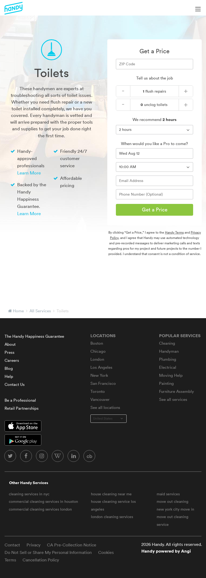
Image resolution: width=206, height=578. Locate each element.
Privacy (34, 544)
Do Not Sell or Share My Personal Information (48, 552)
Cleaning (167, 343)
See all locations (105, 407)
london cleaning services (112, 516)
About (10, 344)
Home (18, 310)
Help (9, 376)
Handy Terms (174, 232)
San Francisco (103, 383)
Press (9, 352)
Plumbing (167, 359)
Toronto (97, 391)
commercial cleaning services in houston (43, 501)
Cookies (106, 552)
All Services (40, 310)
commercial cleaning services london (40, 509)
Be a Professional (20, 400)
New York (99, 375)
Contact (12, 544)
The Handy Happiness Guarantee (34, 336)
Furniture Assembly (176, 391)
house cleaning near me (111, 494)
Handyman (169, 351)
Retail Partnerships (22, 408)
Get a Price (154, 209)
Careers (12, 360)
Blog (9, 368)
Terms (10, 559)
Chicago (98, 351)
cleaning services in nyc (29, 494)
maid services (168, 494)
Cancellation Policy (41, 559)
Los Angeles (101, 367)
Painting (166, 383)
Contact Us (15, 384)
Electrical (167, 367)
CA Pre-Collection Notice (71, 544)
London (97, 359)
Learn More (29, 173)
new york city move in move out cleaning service (175, 517)
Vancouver (100, 399)
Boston (96, 343)
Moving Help (171, 375)
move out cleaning (172, 501)
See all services (173, 399)
